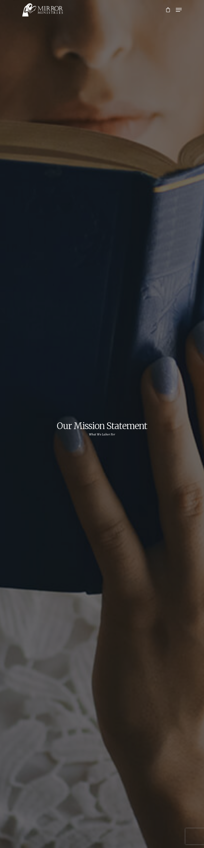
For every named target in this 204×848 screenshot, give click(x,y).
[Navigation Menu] (179, 9)
